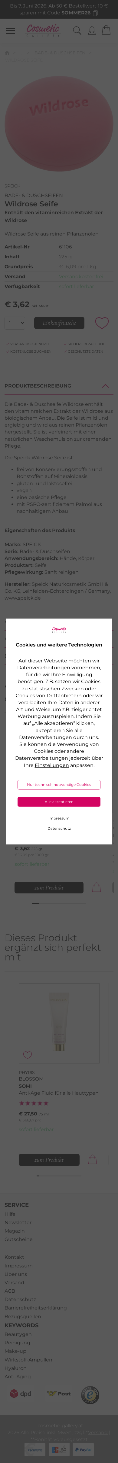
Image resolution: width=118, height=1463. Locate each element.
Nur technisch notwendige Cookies (59, 784)
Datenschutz (59, 828)
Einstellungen (52, 765)
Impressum (59, 818)
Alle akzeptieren (59, 801)
